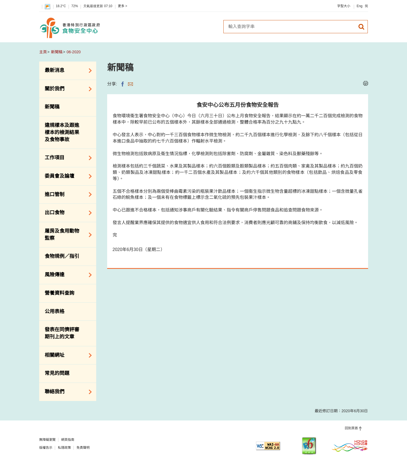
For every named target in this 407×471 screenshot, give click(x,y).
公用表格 (54, 311)
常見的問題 (57, 373)
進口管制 (66, 194)
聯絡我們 (66, 392)
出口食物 (66, 213)
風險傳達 (66, 275)
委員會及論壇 (66, 176)
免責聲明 (83, 448)
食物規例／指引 (62, 256)
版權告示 (45, 448)
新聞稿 (56, 52)
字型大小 (343, 6)
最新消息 (66, 70)
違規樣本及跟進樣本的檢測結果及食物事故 (62, 132)
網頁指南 (67, 440)
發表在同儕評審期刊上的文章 (62, 333)
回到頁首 (351, 428)
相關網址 (66, 355)
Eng (359, 6)
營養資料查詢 (59, 293)
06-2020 (74, 52)
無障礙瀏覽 (47, 440)
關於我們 (66, 89)
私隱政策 (64, 448)
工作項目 (66, 158)
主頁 (43, 52)
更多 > (122, 6)
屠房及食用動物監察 (66, 234)
